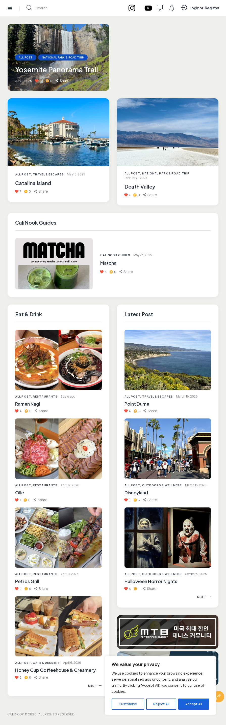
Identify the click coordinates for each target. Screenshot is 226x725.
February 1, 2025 (135, 178)
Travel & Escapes (48, 174)
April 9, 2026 (70, 574)
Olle (19, 492)
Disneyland (136, 492)
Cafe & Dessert (46, 662)
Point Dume (136, 404)
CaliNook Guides (115, 255)
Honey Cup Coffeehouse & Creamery (55, 670)
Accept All (193, 704)
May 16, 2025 (76, 174)
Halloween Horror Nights (150, 581)
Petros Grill (27, 581)
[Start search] (29, 7)
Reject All (161, 704)
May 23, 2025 (142, 255)
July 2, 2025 (23, 81)
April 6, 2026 (72, 662)
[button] (41, 411)
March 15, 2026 (196, 485)
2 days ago (68, 396)
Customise (128, 704)
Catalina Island (33, 183)
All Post (23, 396)
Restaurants (45, 396)
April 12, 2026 (70, 485)
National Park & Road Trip (63, 57)
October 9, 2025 (196, 574)
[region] (160, 685)
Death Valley (139, 187)
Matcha (108, 263)
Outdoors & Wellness (162, 485)
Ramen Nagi (27, 404)
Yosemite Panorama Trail (56, 70)
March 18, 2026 (187, 396)
